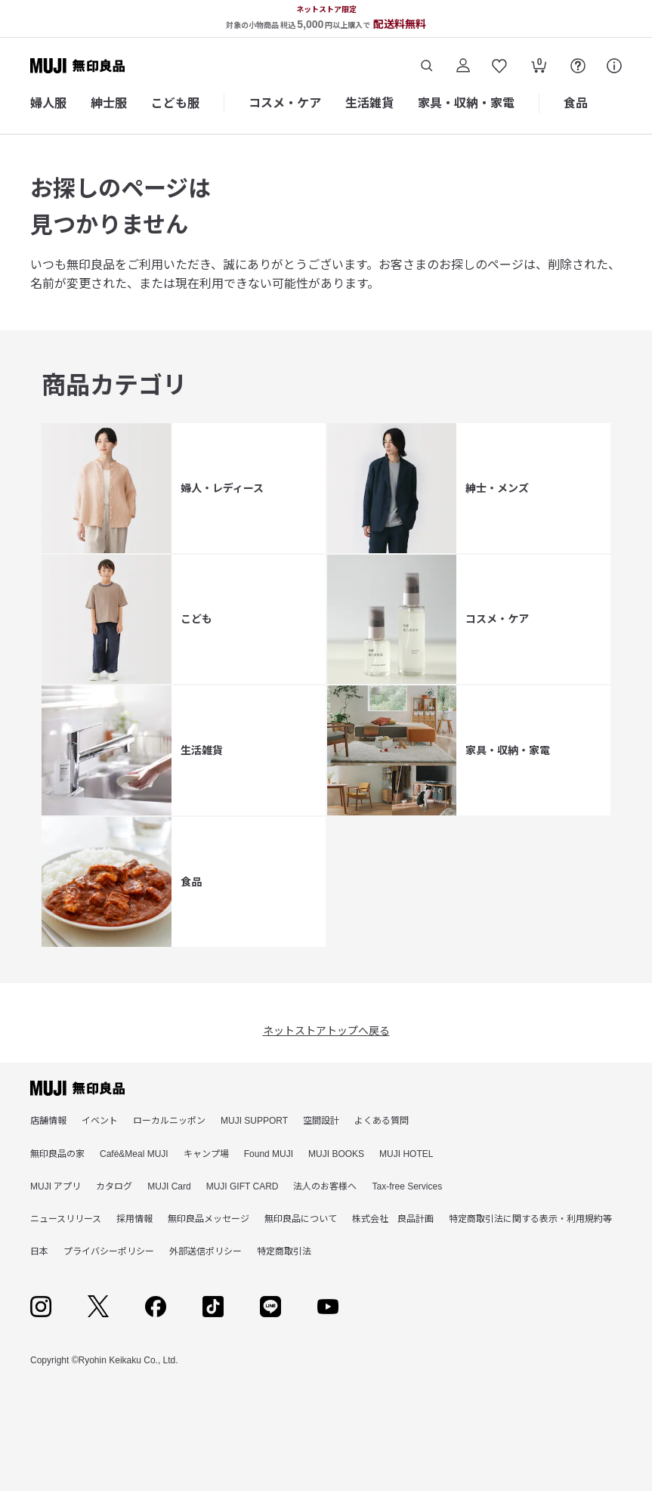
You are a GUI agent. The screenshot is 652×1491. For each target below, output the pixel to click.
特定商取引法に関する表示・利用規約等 (530, 1219)
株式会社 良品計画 (393, 1219)
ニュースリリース (65, 1219)
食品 (576, 103)
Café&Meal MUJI (134, 1154)
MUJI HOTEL (406, 1154)
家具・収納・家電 (466, 103)
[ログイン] (463, 66)
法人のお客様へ (325, 1186)
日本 (39, 1251)
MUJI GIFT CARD (242, 1186)
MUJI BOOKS (336, 1154)
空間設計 (321, 1120)
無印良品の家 (57, 1154)
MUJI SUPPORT (254, 1120)
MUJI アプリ (55, 1186)
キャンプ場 (206, 1154)
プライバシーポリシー (108, 1251)
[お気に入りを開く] (499, 65)
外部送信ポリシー (205, 1251)
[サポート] (614, 66)
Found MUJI (268, 1154)
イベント (100, 1120)
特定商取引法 (284, 1251)
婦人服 (48, 103)
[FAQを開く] (578, 65)
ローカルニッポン (169, 1120)
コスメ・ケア (285, 103)
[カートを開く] (538, 67)
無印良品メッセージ (208, 1219)
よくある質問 (381, 1120)
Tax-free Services (407, 1186)
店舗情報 (48, 1120)
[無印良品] (77, 1088)
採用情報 (134, 1219)
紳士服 (109, 103)
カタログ (114, 1186)
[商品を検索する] (426, 65)
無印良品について (300, 1219)
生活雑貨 (369, 103)
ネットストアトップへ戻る (326, 1031)
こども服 (175, 103)
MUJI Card (168, 1186)
